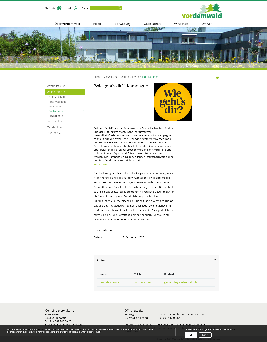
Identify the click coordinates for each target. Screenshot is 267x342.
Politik (97, 24)
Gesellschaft (152, 24)
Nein (205, 335)
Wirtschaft (181, 24)
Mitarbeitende (55, 127)
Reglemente (56, 115)
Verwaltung (123, 24)
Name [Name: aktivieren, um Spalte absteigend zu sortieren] (103, 274)
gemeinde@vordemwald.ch (180, 282)
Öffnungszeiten (56, 86)
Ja (191, 335)
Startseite (53, 8)
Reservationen (57, 101)
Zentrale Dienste (109, 282)
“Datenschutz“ (94, 331)
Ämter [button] (101, 260)
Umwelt (207, 24)
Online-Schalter (58, 97)
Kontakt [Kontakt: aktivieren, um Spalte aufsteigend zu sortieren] (169, 274)
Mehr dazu (102, 164)
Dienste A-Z (54, 133)
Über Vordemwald (67, 24)
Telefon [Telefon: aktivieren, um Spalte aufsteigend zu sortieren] (138, 274)
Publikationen (64, 111)
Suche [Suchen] (119, 8)
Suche (85, 8)
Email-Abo (55, 106)
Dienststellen (55, 121)
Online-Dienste (56, 91)
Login (69, 8)
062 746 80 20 (142, 282)
